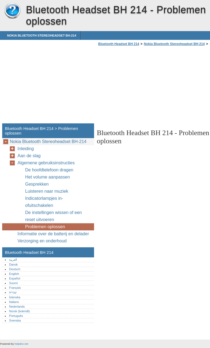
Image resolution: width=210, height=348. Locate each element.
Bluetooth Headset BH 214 (12, 11)
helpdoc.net (21, 343)
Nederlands (17, 306)
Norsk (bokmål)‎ (19, 311)
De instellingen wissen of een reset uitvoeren (53, 216)
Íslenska (14, 297)
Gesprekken (37, 184)
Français (15, 287)
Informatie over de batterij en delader (53, 233)
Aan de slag (29, 155)
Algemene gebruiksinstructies (46, 162)
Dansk (13, 264)
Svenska (15, 320)
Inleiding (26, 148)
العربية (13, 259)
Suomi (13, 283)
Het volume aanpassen (47, 177)
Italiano (14, 302)
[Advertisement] (143, 86)
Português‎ (16, 315)
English (14, 273)
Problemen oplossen (45, 226)
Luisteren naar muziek (46, 191)
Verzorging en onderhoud (42, 241)
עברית (13, 292)
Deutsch (14, 269)
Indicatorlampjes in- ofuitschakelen (44, 202)
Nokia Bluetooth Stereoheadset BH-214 (41, 35)
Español (14, 278)
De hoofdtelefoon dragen (49, 170)
